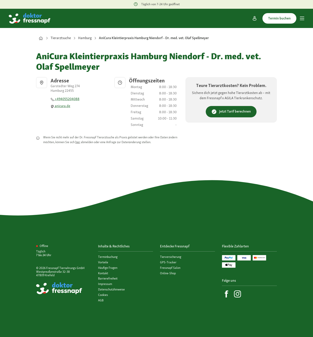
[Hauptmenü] (302, 18)
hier (77, 142)
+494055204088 (65, 99)
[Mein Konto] (254, 18)
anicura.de (60, 106)
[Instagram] (237, 294)
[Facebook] (226, 294)
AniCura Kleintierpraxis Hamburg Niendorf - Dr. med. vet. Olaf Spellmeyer (154, 38)
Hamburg (85, 38)
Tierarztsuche (61, 38)
